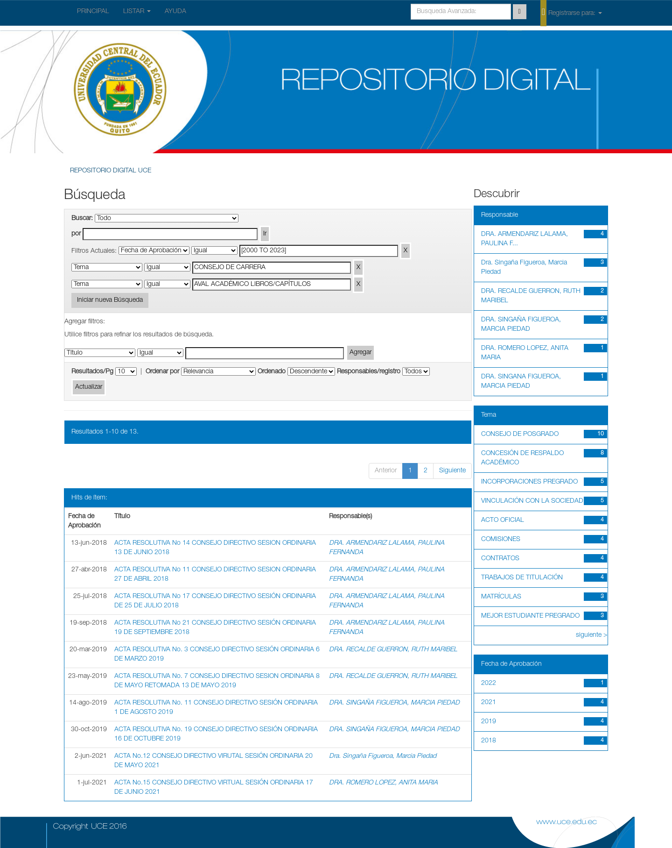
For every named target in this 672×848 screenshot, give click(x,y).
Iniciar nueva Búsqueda (110, 300)
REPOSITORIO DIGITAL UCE (110, 171)
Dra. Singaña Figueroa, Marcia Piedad (382, 756)
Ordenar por (162, 372)
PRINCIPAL (93, 11)
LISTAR (137, 11)
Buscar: (82, 218)
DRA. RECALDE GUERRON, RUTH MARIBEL (393, 650)
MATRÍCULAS (501, 597)
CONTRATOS (500, 559)
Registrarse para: (571, 12)
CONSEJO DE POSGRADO (520, 434)
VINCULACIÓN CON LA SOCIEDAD (532, 501)
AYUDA (175, 11)
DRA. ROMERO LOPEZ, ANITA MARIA (383, 783)
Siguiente (452, 471)
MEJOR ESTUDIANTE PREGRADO (530, 616)
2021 (488, 702)
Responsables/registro (368, 372)
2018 (488, 741)
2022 (488, 683)
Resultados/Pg (92, 372)
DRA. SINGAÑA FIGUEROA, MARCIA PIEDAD (394, 703)
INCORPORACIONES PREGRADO (529, 482)
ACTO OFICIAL (502, 520)
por (76, 234)
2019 (488, 722)
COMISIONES (500, 539)
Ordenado (272, 372)
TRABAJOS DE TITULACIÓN (522, 578)
